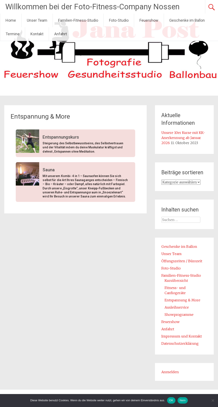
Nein (183, 400)
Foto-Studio (119, 20)
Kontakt (36, 34)
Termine (13, 34)
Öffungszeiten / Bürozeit (181, 261)
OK (171, 400)
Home (11, 20)
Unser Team (37, 20)
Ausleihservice (177, 307)
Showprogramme (179, 314)
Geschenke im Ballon (187, 20)
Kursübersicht (176, 280)
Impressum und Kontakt (181, 336)
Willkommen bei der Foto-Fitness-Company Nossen (92, 6)
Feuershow (148, 20)
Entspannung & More (182, 300)
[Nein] (213, 400)
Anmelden (170, 372)
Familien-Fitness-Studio (78, 20)
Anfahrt (60, 34)
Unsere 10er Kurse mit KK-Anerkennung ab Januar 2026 (183, 137)
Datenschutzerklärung (180, 343)
